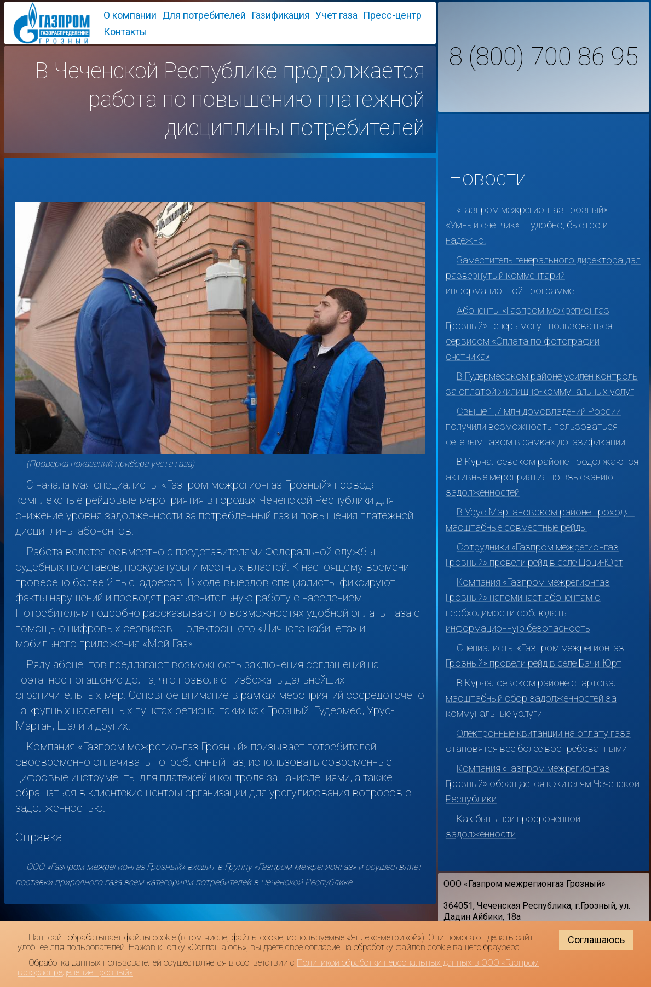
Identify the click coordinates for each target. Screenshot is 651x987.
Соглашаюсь (596, 939)
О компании (130, 15)
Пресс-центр (392, 15)
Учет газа (336, 15)
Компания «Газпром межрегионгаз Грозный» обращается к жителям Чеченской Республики (543, 783)
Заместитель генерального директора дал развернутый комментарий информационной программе (543, 275)
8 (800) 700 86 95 (543, 56)
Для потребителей (204, 15)
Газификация (280, 15)
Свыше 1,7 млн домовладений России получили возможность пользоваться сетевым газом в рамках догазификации (535, 426)
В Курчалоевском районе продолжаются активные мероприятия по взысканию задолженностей (542, 477)
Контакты (125, 31)
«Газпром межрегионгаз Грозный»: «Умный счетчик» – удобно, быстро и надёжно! (527, 225)
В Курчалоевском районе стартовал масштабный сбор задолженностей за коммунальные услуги (532, 698)
